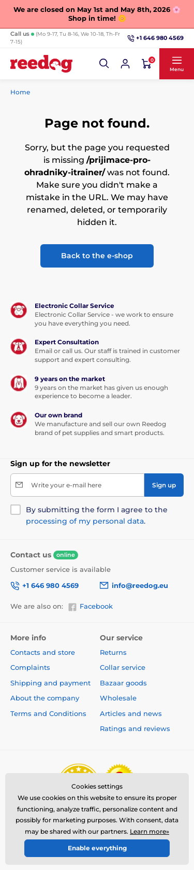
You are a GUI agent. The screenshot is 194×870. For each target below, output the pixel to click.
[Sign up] (164, 485)
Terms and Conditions (48, 713)
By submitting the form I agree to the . (97, 515)
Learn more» (149, 831)
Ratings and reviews (135, 728)
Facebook (90, 606)
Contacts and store (42, 652)
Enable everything (97, 848)
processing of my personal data (85, 521)
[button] (104, 63)
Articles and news (131, 713)
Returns (113, 652)
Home (20, 92)
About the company (44, 698)
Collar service (122, 667)
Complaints (30, 667)
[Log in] (125, 63)
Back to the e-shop (97, 255)
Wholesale (118, 698)
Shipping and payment (50, 683)
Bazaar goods (123, 683)
